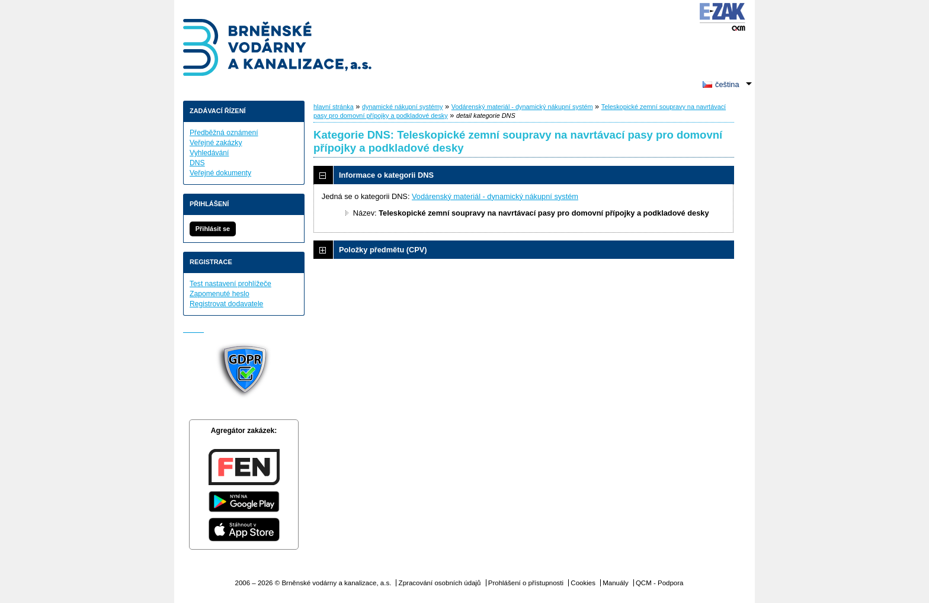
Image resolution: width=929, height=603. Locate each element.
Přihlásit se (213, 228)
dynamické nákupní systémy (402, 106)
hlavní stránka (333, 106)
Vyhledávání (209, 153)
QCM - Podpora (660, 582)
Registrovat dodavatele (226, 304)
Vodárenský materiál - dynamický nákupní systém (522, 106)
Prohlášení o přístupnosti (525, 582)
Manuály (616, 582)
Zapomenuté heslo (219, 294)
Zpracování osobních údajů (440, 582)
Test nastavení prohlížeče (230, 284)
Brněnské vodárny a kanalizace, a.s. (278, 49)
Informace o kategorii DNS (386, 175)
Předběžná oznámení (224, 133)
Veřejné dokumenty (220, 173)
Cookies (583, 582)
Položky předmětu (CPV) (383, 249)
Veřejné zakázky (216, 143)
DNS (197, 163)
